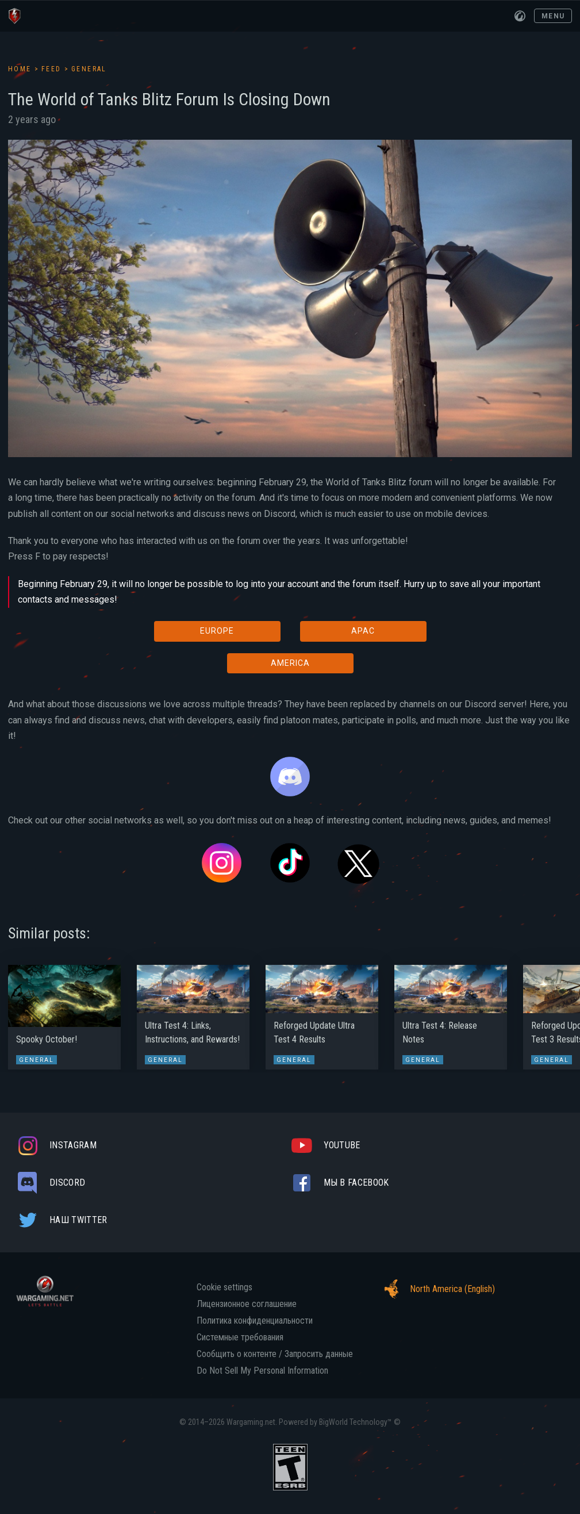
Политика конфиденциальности (255, 1320)
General (89, 69)
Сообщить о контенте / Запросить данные (275, 1354)
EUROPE (217, 630)
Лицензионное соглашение (247, 1304)
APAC (363, 630)
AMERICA (290, 663)
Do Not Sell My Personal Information (262, 1370)
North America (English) (436, 1289)
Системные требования (240, 1337)
